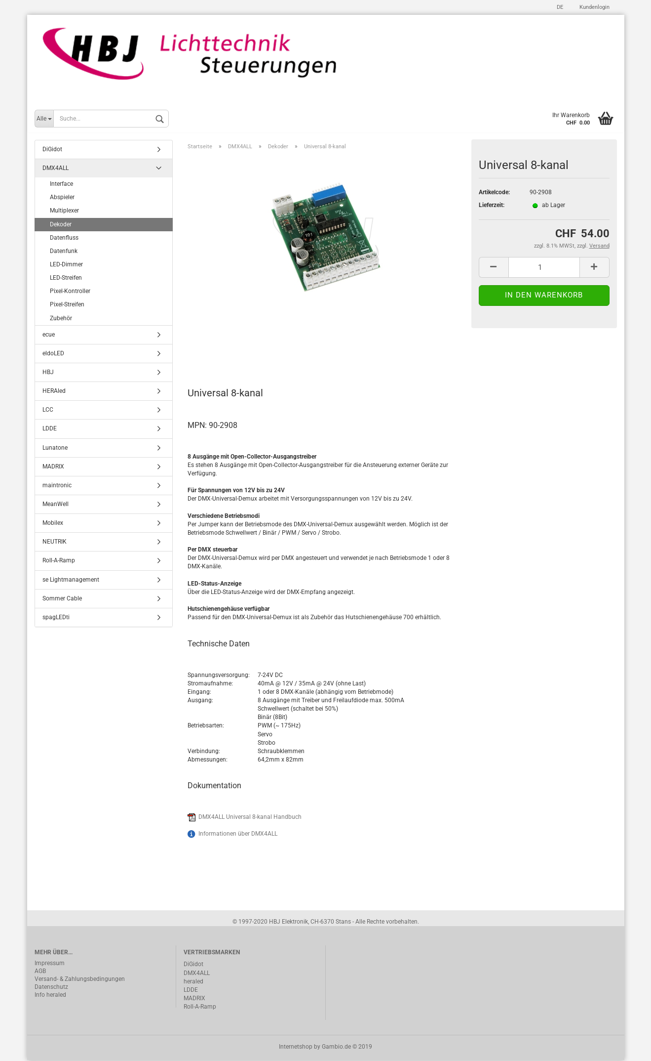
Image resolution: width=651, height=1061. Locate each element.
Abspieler (62, 198)
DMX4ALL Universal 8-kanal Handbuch (250, 817)
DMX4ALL (55, 169)
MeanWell (55, 505)
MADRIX (53, 467)
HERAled (54, 391)
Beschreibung (225, 350)
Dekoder (61, 224)
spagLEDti (56, 618)
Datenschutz (51, 988)
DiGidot (52, 150)
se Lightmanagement (70, 580)
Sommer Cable (62, 598)
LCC (47, 410)
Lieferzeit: (491, 206)
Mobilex (52, 523)
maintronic (57, 486)
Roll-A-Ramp (58, 561)
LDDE (49, 429)
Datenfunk (63, 252)
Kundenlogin (594, 7)
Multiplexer (64, 211)
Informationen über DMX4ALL (237, 834)
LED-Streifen (66, 278)
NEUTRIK (54, 542)
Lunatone (55, 448)
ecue (48, 335)
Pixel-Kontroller (70, 292)
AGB (40, 972)
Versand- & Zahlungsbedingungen (80, 980)
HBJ (48, 373)
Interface (61, 184)
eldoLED (53, 354)
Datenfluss (64, 238)
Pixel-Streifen (67, 305)
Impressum (50, 964)
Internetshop (295, 1047)
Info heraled (50, 996)
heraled (193, 981)
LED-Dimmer (66, 265)
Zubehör (61, 318)
